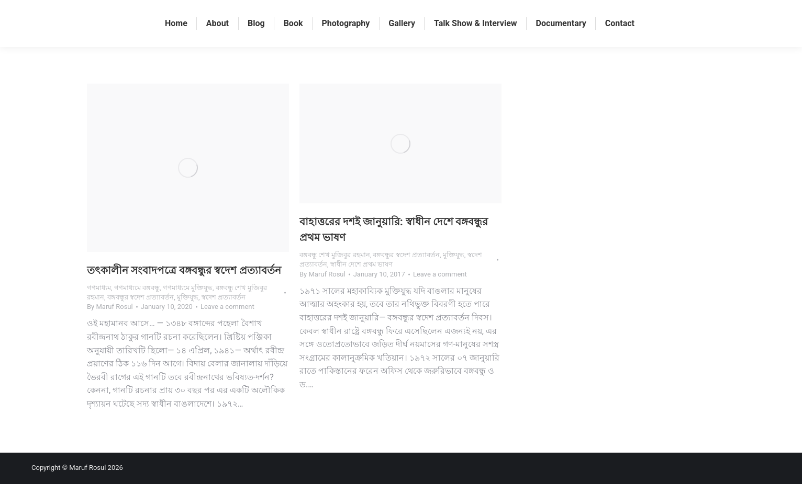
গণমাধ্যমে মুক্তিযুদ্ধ (188, 288)
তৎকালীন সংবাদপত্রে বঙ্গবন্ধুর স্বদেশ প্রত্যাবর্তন (184, 270)
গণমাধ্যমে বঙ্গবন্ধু (137, 288)
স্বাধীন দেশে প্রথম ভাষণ (361, 264)
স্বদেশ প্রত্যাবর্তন (224, 297)
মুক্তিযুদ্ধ (187, 297)
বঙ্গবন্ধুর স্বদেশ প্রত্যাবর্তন (140, 297)
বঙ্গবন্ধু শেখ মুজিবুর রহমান (334, 255)
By (110, 306)
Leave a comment (227, 306)
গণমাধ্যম (99, 288)
